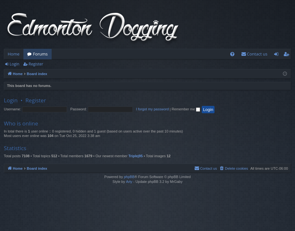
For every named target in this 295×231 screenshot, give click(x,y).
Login (14, 64)
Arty (129, 182)
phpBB (129, 177)
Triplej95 (135, 156)
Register (36, 64)
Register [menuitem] (287, 55)
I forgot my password (152, 109)
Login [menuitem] (277, 55)
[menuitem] (232, 54)
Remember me (186, 109)
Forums (40, 54)
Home (14, 54)
